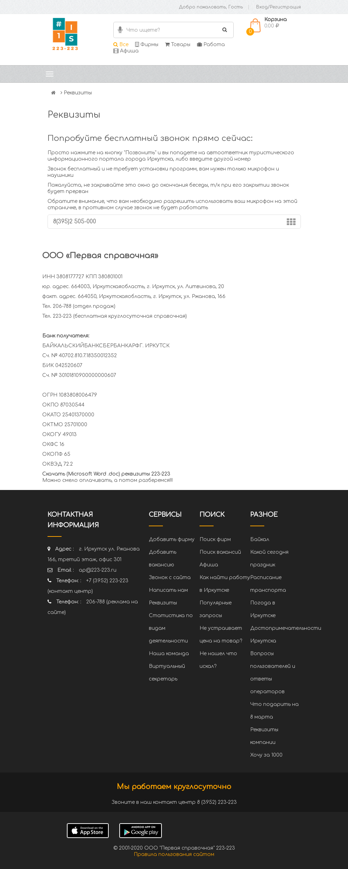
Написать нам (168, 590)
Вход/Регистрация (278, 7)
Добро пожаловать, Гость (211, 7)
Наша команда (169, 653)
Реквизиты (163, 603)
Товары (177, 44)
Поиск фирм (215, 539)
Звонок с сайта (170, 577)
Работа (211, 44)
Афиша (126, 51)
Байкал (259, 539)
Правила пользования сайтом (174, 854)
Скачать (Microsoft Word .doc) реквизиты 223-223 (106, 474)
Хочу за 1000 (266, 755)
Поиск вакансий (220, 552)
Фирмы (146, 44)
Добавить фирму (172, 539)
